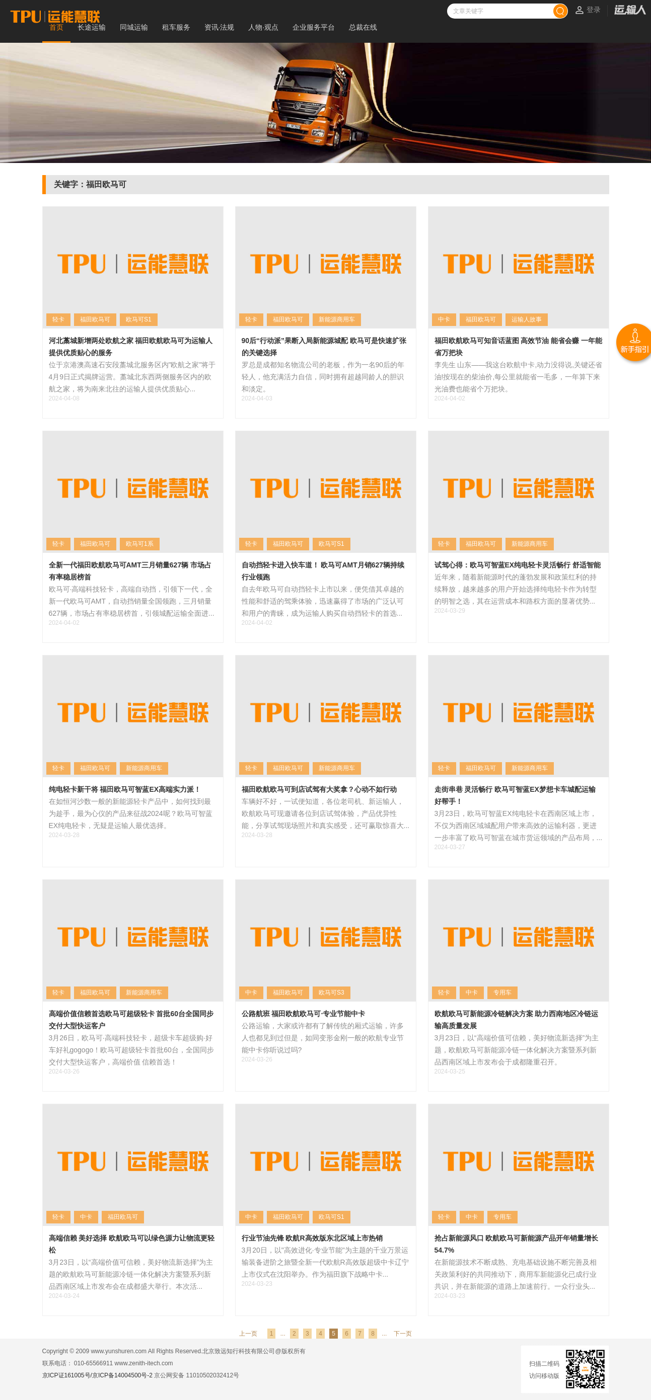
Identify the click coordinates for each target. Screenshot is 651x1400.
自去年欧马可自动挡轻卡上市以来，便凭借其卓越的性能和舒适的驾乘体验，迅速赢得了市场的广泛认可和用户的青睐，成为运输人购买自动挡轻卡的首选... (323, 601)
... (282, 1333)
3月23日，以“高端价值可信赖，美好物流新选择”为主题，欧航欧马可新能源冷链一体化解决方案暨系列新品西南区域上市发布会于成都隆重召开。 (517, 1050)
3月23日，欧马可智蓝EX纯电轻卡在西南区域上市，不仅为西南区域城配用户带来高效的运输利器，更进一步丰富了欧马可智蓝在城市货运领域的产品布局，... (519, 825)
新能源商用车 (337, 319)
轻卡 (58, 319)
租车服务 (176, 27)
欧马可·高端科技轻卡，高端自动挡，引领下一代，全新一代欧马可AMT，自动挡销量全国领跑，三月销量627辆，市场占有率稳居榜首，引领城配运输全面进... (131, 601)
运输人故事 (527, 319)
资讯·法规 (219, 27)
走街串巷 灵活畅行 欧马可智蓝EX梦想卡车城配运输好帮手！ (515, 795)
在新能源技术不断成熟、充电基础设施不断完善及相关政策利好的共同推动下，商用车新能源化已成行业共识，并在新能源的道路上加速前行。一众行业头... (516, 1274)
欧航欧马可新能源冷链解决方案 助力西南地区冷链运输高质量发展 (517, 1020)
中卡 (444, 319)
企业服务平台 (314, 27)
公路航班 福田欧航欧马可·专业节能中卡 (304, 1014)
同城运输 (134, 27)
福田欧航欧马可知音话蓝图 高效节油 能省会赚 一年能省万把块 (519, 347)
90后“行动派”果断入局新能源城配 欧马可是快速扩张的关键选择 (324, 347)
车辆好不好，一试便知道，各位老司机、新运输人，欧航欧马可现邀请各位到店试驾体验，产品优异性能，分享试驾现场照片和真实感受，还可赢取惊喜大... (326, 813)
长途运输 (92, 27)
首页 (56, 27)
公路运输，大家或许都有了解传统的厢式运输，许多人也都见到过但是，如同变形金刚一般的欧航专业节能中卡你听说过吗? (323, 1038)
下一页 (403, 1333)
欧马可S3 (331, 992)
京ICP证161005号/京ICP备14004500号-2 (97, 1375)
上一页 (248, 1333)
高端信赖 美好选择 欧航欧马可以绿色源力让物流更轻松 (132, 1244)
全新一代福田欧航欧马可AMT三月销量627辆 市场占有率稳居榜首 (130, 571)
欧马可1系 (140, 543)
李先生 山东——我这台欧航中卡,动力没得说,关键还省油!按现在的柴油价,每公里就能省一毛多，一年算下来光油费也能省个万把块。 (519, 377)
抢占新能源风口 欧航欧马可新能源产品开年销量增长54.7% (517, 1244)
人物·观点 (263, 27)
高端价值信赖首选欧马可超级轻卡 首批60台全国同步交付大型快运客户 (131, 1020)
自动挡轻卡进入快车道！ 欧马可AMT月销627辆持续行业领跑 (323, 571)
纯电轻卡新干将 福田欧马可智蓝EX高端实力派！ (125, 789)
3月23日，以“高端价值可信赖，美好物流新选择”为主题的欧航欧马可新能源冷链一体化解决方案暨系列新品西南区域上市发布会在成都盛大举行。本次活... (131, 1274)
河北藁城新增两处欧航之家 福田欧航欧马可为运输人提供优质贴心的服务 (131, 347)
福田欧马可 (95, 319)
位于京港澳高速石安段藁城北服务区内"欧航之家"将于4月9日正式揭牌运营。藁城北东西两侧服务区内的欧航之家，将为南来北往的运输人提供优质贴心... (132, 377)
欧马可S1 (139, 319)
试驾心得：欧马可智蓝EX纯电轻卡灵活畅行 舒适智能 (518, 565)
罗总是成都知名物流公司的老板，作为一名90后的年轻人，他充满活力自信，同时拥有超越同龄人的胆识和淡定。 (323, 377)
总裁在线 (363, 27)
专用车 (502, 992)
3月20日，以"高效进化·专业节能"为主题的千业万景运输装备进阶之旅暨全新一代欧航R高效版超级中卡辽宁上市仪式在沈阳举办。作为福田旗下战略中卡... (325, 1262)
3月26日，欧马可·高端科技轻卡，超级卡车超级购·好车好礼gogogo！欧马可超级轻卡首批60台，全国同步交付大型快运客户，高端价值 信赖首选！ (131, 1050)
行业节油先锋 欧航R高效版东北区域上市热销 (312, 1238)
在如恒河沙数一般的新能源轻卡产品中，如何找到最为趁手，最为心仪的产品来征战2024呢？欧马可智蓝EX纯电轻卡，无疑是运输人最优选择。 (130, 813)
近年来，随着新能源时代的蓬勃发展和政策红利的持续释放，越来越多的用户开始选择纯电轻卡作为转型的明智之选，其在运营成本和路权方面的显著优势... (516, 589)
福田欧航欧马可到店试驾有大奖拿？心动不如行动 (319, 789)
